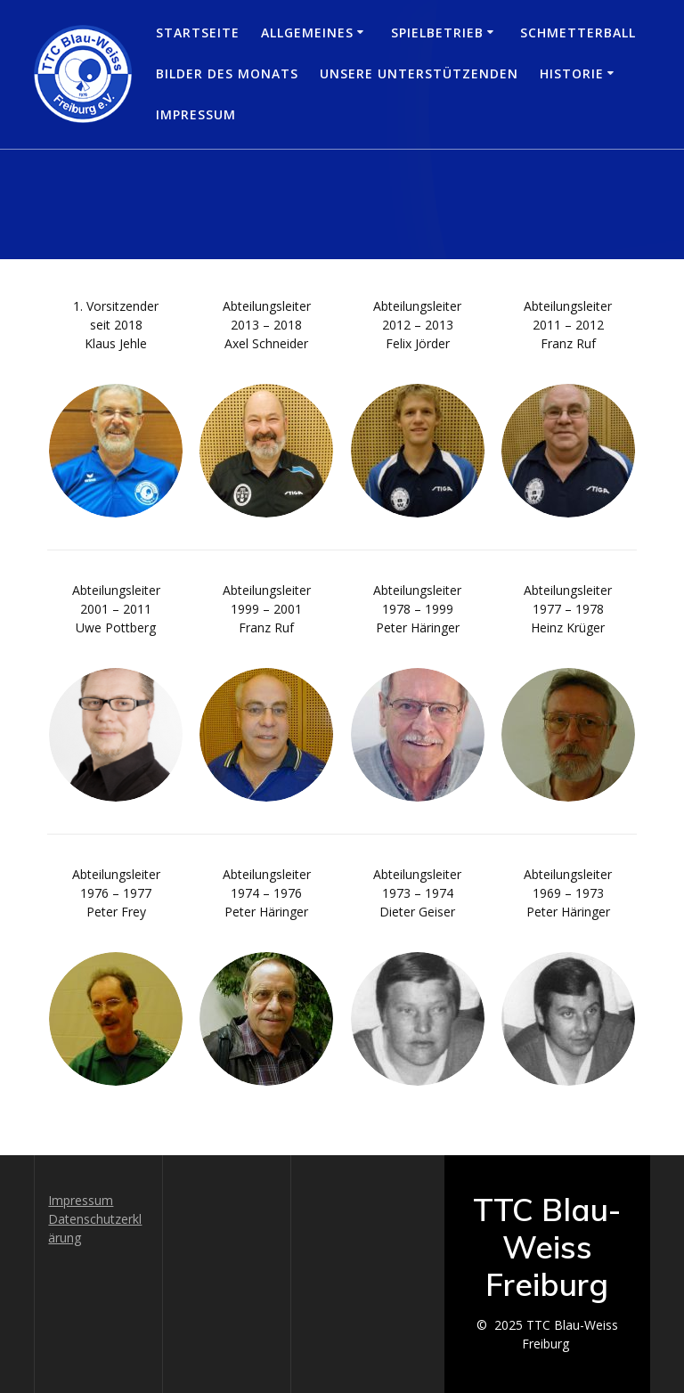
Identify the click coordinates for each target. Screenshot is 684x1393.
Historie (572, 73)
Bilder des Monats (227, 73)
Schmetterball (578, 32)
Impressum (196, 114)
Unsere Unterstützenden (419, 73)
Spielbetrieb (437, 32)
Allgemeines (307, 32)
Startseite (198, 32)
